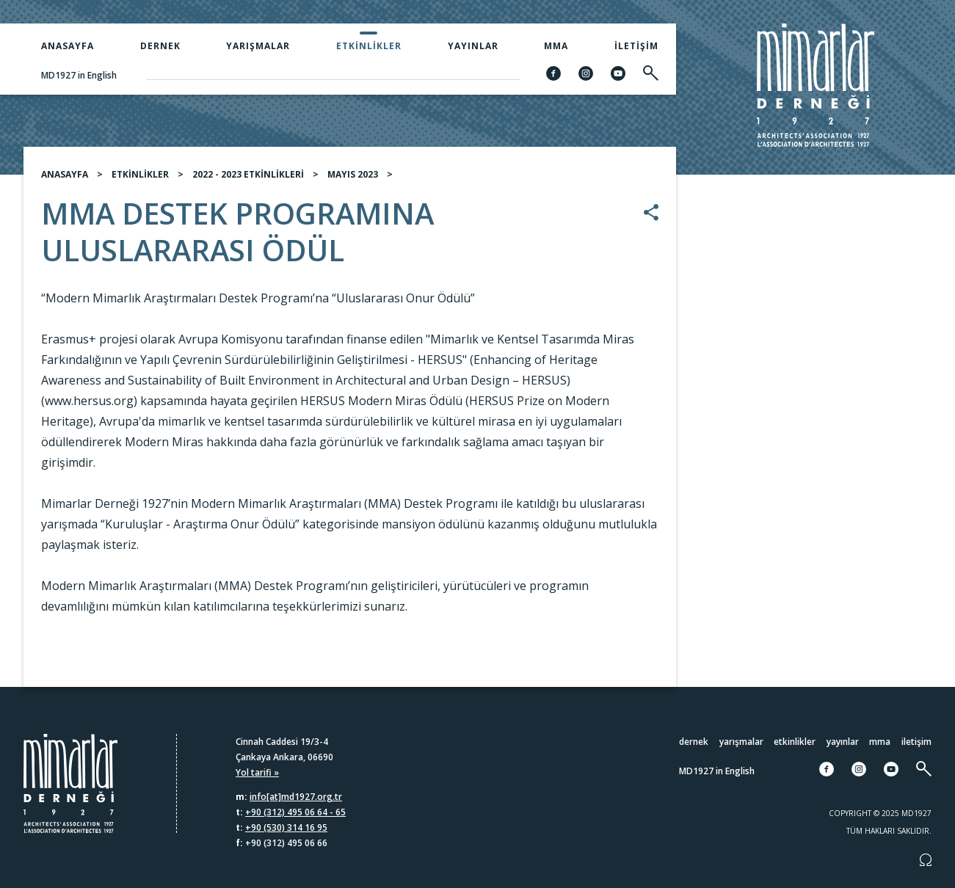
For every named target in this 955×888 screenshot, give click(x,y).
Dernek (160, 46)
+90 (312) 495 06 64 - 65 (295, 812)
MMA (556, 46)
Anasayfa (67, 46)
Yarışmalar (258, 46)
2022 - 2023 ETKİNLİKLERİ (248, 180)
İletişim (636, 46)
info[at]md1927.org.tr (296, 796)
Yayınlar (473, 46)
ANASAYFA (64, 180)
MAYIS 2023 (352, 180)
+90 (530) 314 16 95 (286, 827)
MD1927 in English (79, 75)
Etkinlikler (369, 46)
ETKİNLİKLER (140, 180)
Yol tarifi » (257, 772)
